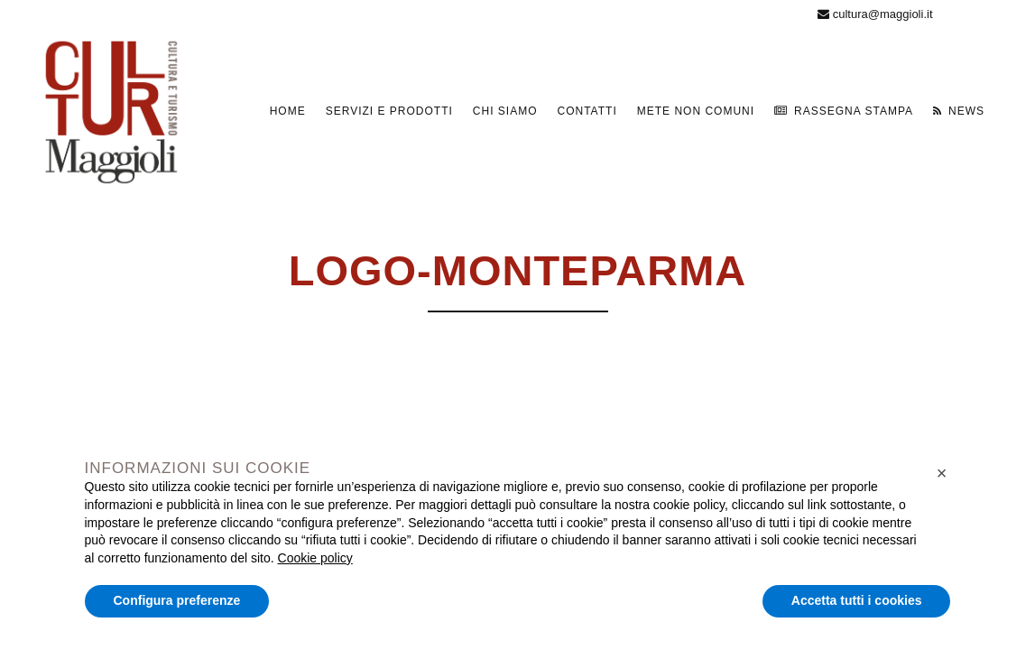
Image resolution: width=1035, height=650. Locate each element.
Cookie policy (315, 558)
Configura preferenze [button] (177, 600)
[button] (942, 473)
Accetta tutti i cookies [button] (856, 600)
